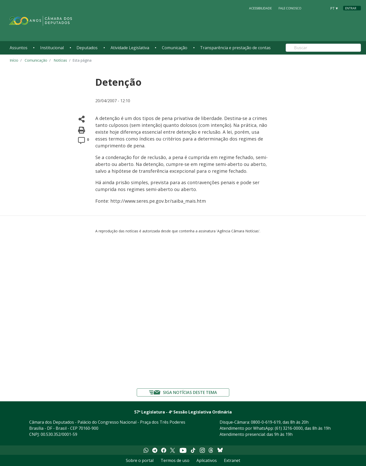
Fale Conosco (290, 8)
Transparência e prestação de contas (235, 47)
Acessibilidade (260, 8)
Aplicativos (206, 460)
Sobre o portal (140, 460)
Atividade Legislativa (130, 47)
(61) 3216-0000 (289, 428)
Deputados (87, 47)
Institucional (52, 47)
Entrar (350, 8)
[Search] (323, 48)
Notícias (60, 60)
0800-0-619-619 (266, 422)
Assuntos (18, 47)
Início (14, 60)
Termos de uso (175, 460)
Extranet (232, 460)
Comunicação (174, 47)
